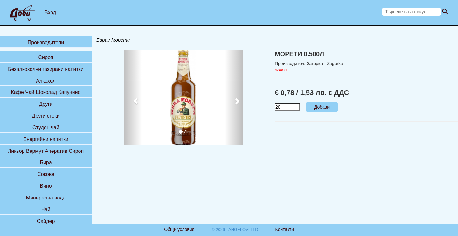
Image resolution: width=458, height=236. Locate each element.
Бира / (103, 40)
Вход (50, 12)
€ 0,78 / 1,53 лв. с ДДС (312, 93)
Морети (120, 40)
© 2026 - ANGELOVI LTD (235, 229)
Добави (322, 107)
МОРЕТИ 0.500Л (299, 54)
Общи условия (179, 229)
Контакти (284, 229)
